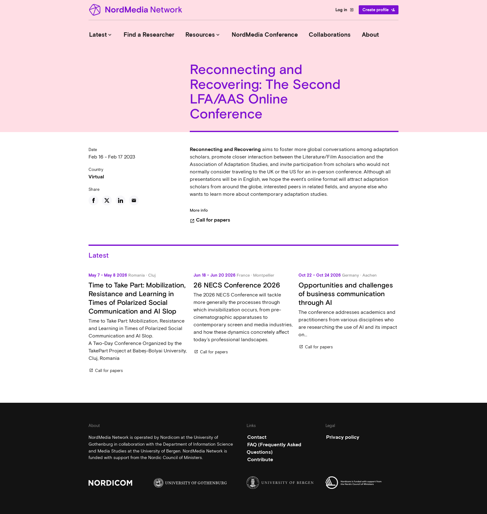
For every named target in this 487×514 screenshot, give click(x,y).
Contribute (260, 459)
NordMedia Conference (265, 34)
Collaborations (330, 34)
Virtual (96, 177)
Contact (256, 437)
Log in (344, 9)
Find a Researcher (149, 34)
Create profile (378, 9)
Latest (101, 34)
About (370, 34)
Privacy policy (342, 437)
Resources (203, 34)
